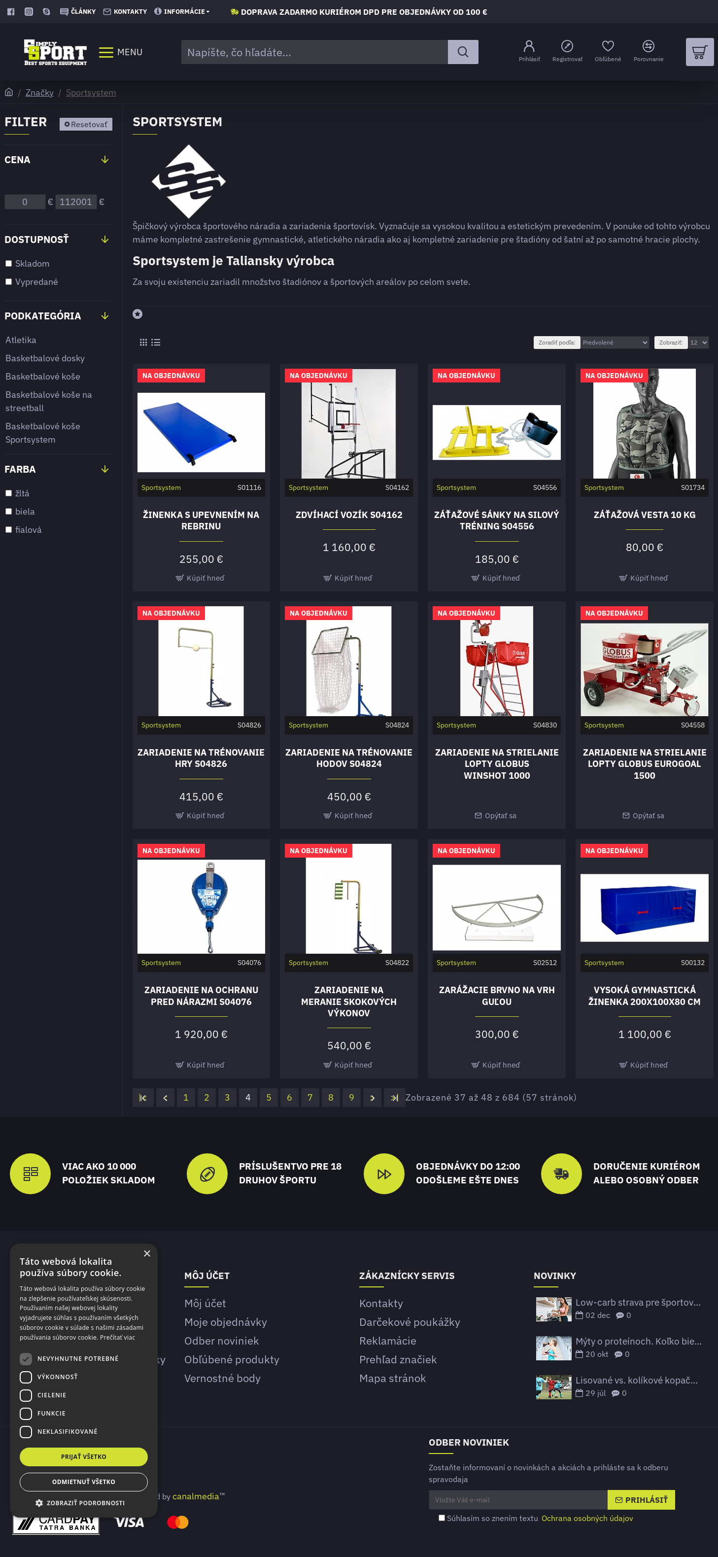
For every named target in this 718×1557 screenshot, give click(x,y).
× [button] (146, 1254)
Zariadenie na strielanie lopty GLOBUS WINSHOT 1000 (497, 764)
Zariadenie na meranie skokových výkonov (349, 1001)
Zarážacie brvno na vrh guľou (497, 995)
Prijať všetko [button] (84, 1457)
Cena (17, 159)
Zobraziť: (671, 342)
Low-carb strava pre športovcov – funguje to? (639, 1302)
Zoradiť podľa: (557, 342)
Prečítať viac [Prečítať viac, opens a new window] (117, 1337)
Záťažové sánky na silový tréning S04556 (496, 520)
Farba (20, 469)
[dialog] (84, 1381)
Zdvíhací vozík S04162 (349, 514)
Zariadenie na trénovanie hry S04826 (201, 758)
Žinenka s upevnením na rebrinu (201, 520)
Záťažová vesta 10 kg (645, 514)
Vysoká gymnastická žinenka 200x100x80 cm (644, 995)
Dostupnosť (36, 239)
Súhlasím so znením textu (537, 1518)
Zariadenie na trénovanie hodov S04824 (348, 758)
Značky (40, 92)
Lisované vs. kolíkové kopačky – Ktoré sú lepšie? (639, 1380)
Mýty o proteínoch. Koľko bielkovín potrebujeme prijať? (639, 1341)
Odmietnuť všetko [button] (83, 1482)
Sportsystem (91, 92)
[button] (84, 1503)
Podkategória (42, 315)
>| (395, 1097)
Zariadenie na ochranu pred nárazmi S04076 (201, 995)
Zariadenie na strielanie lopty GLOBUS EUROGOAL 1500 (645, 764)
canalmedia (195, 1496)
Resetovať (89, 124)
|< (143, 1097)
